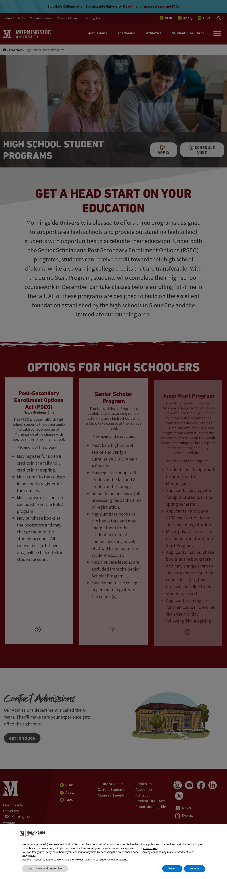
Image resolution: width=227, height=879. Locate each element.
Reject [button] (172, 868)
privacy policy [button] (147, 844)
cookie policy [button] (150, 848)
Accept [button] (194, 868)
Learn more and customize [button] (45, 868)
